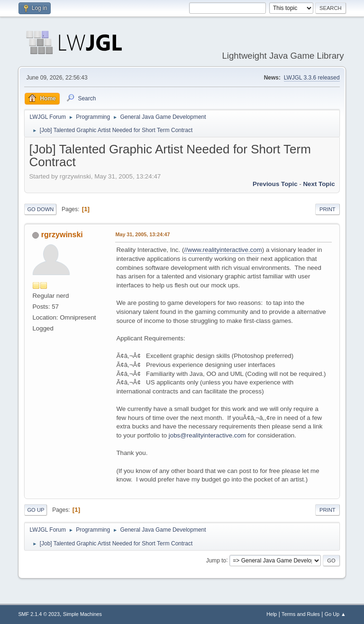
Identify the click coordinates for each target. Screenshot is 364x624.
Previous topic (275, 183)
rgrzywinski (62, 235)
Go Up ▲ (335, 614)
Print (327, 209)
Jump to (216, 560)
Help (271, 614)
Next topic (319, 183)
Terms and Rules (301, 614)
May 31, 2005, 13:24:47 (142, 234)
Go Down (40, 209)
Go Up (35, 510)
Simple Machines (82, 614)
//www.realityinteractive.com (223, 249)
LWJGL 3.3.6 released (312, 77)
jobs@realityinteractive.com (207, 435)
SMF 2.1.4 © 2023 (39, 614)
